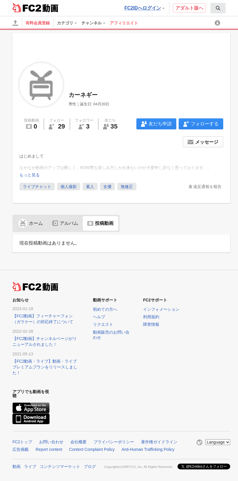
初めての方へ (105, 309)
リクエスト (103, 324)
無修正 (127, 186)
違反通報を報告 (207, 186)
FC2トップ (22, 442)
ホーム (31, 223)
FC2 (26, 7)
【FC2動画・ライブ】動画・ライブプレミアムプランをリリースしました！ (44, 367)
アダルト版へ (189, 8)
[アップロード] (15, 23)
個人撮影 (69, 186)
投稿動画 (100, 223)
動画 (16, 466)
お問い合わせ (51, 442)
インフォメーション (161, 309)
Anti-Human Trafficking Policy (148, 449)
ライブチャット (37, 186)
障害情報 (151, 324)
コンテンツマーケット (60, 466)
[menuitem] (218, 8)
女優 (107, 186)
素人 (90, 186)
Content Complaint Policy (92, 449)
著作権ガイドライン (159, 442)
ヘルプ (99, 316)
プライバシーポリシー (114, 442)
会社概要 (78, 442)
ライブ (30, 466)
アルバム (65, 223)
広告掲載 (20, 449)
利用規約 (151, 316)
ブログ (90, 466)
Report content (49, 449)
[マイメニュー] (218, 23)
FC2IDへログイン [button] (144, 8)
